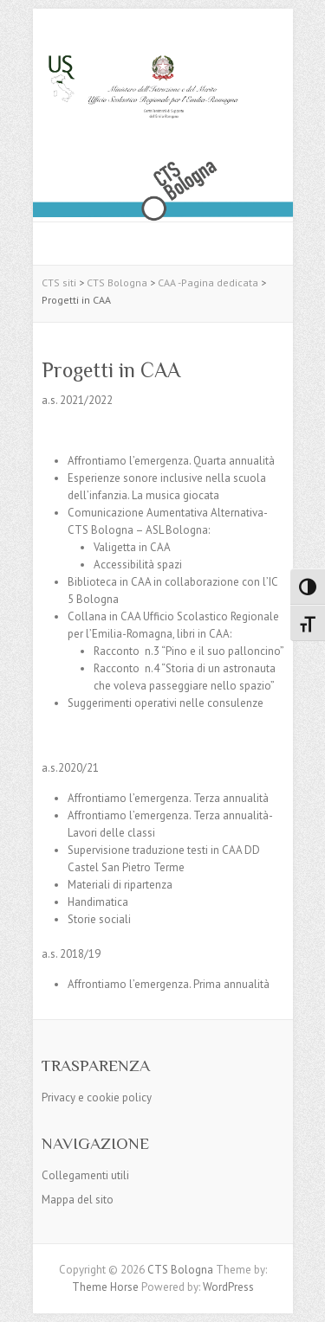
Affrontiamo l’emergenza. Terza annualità (168, 798)
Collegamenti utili (85, 1175)
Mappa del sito (78, 1199)
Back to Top (301, 1298)
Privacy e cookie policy (97, 1097)
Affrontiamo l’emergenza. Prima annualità (169, 984)
